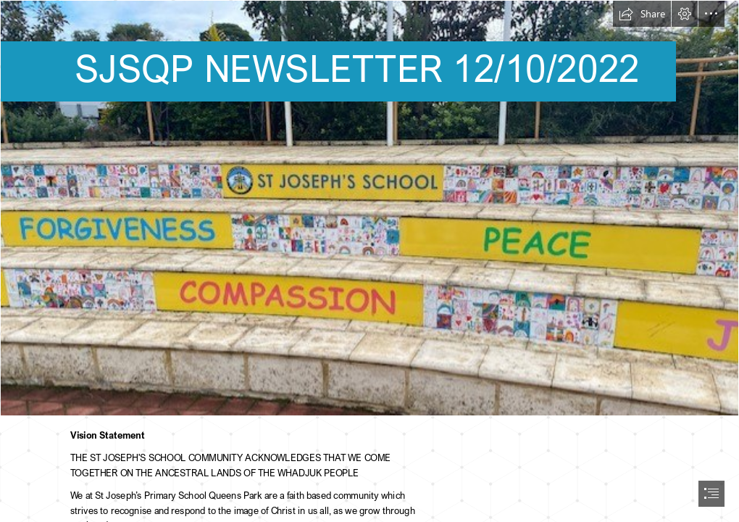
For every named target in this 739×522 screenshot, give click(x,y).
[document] (369, 261)
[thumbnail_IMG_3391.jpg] (369, 208)
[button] (642, 14)
